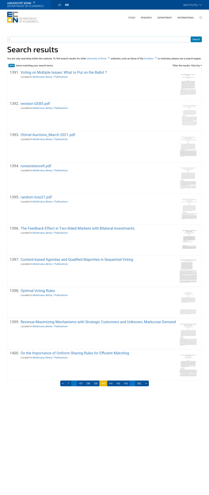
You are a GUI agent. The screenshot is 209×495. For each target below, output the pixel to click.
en (67, 4)
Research (146, 17)
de (60, 4)
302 (139, 383)
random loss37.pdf (36, 197)
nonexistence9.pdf (36, 166)
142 (118, 383)
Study (131, 17)
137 (81, 383)
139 (96, 383)
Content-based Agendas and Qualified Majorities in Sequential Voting (77, 259)
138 (88, 383)
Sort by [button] (196, 65)
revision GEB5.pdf (35, 103)
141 (111, 383)
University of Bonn (98, 58)
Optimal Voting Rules (38, 291)
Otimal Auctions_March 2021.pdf (48, 135)
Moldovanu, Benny (42, 76)
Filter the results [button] (181, 65)
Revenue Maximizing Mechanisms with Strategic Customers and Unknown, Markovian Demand (98, 322)
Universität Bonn (21, 3)
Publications (61, 76)
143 (126, 383)
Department (164, 17)
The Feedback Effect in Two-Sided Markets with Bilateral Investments (77, 228)
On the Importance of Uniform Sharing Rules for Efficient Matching (75, 353)
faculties (150, 58)
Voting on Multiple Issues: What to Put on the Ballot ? (64, 72)
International (185, 17)
